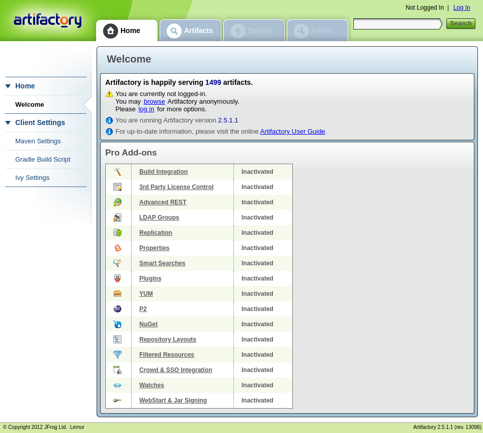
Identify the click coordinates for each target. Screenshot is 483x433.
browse (154, 101)
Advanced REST (163, 202)
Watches (151, 385)
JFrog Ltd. (55, 427)
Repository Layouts (167, 339)
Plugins (150, 278)
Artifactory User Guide (292, 131)
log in (146, 109)
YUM (146, 293)
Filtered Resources (166, 354)
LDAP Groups (159, 217)
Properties (154, 248)
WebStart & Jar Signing (173, 400)
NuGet (148, 324)
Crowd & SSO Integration (175, 370)
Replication (155, 232)
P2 (143, 309)
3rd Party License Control (176, 187)
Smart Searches (162, 263)
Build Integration (163, 171)
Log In (462, 7)
